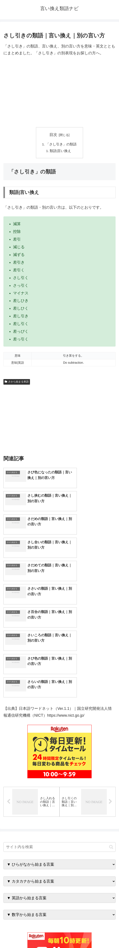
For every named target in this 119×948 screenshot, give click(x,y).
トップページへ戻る (30, 934)
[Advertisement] (59, 92)
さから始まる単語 (17, 382)
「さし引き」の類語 (61, 144)
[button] (111, 737)
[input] (59, 738)
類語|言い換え (60, 151)
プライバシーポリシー (88, 934)
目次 (53, 135)
